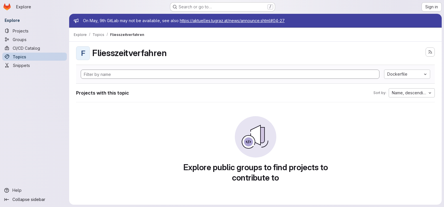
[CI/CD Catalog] (34, 48)
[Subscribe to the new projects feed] (430, 52)
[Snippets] (34, 65)
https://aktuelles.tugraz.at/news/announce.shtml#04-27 (232, 20)
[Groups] (34, 39)
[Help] (34, 190)
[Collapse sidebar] (34, 199)
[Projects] (34, 31)
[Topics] (34, 57)
